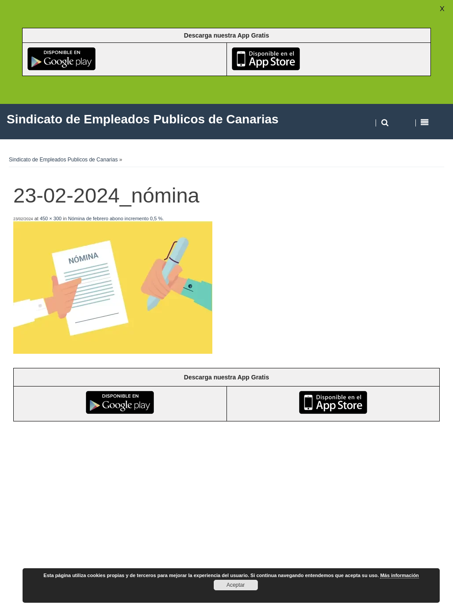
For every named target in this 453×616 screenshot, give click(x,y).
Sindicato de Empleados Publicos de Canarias (63, 160)
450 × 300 (50, 218)
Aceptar (235, 585)
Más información (399, 575)
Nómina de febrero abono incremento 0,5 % (115, 218)
